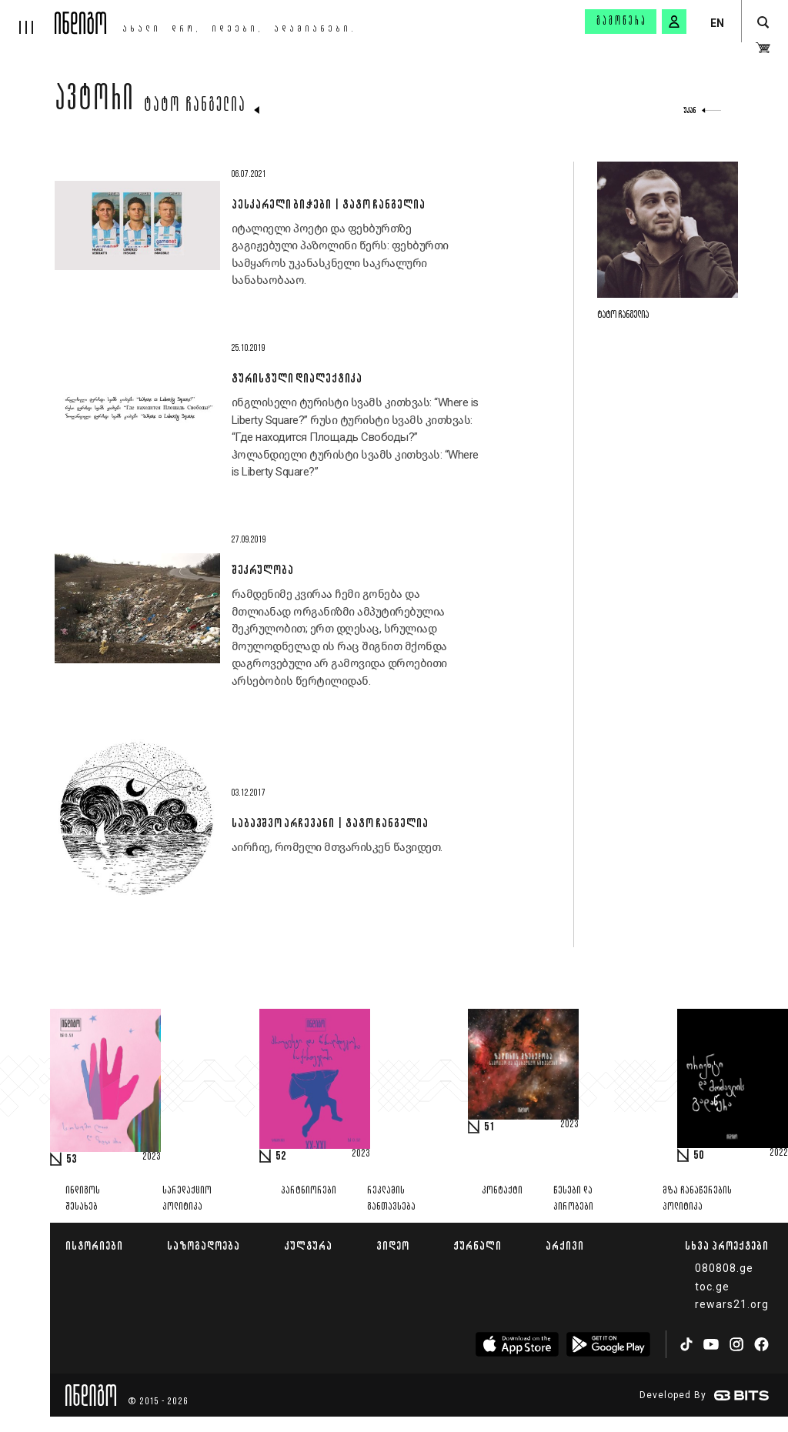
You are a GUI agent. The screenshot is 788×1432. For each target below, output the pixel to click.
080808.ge (724, 1268)
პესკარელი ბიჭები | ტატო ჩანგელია (328, 204)
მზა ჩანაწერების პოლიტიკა (697, 1199)
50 (698, 1156)
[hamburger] (27, 17)
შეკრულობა (262, 569)
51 (489, 1127)
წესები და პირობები (573, 1199)
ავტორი (95, 101)
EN (717, 23)
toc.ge (712, 1286)
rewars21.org (732, 1304)
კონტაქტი (502, 1191)
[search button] (763, 22)
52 (280, 1156)
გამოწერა (621, 21)
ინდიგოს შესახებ (82, 1199)
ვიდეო (392, 1245)
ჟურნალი (477, 1245)
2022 (779, 1153)
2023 (151, 1157)
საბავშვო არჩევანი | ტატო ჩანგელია (330, 822)
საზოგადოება (203, 1245)
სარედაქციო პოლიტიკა (187, 1199)
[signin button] (674, 21)
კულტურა (308, 1245)
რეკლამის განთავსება (391, 1199)
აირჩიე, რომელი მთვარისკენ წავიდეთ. (337, 847)
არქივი (565, 1245)
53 (71, 1159)
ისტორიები (94, 1245)
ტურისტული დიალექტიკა (297, 378)
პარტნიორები (308, 1191)
